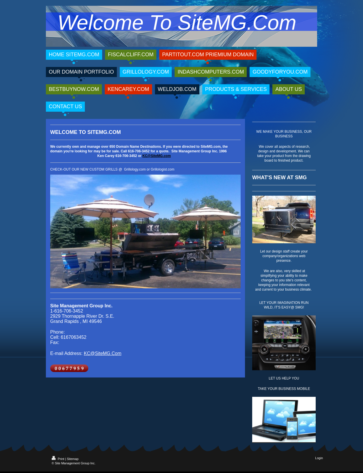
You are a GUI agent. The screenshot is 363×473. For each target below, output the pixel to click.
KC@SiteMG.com (156, 156)
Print (58, 459)
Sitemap (72, 459)
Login (319, 458)
